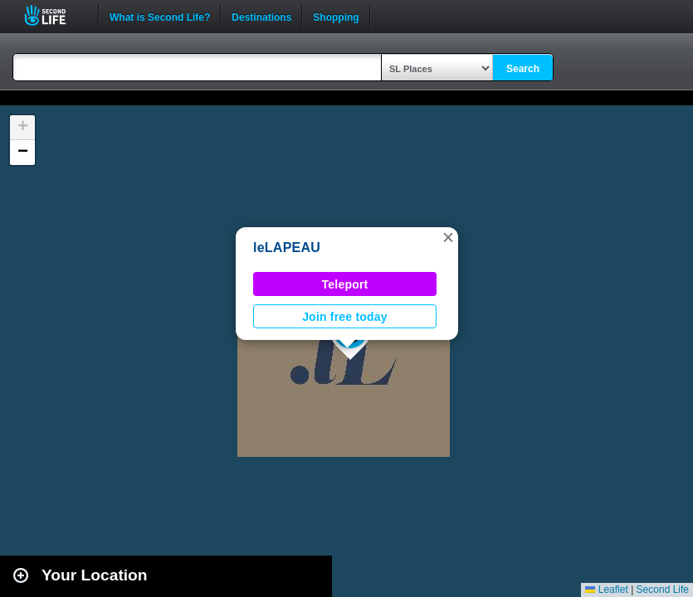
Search (522, 69)
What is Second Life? (160, 16)
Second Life (54, 15)
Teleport (345, 284)
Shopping (336, 16)
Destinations (261, 16)
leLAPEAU (286, 247)
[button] (448, 237)
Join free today (345, 316)
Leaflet (606, 589)
